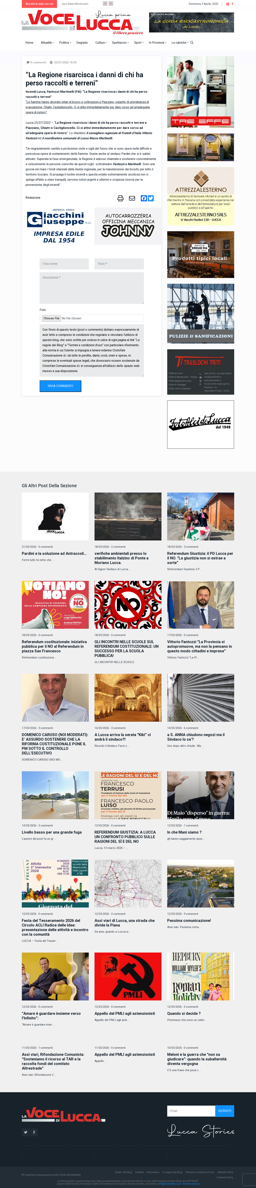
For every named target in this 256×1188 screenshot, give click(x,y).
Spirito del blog (123, 1172)
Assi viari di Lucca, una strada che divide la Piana (125, 923)
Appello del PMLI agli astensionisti (125, 1013)
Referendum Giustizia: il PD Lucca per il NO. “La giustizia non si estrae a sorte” (200, 558)
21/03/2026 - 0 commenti (37, 547)
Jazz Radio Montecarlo (74, 4)
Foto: (43, 310)
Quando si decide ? (184, 1013)
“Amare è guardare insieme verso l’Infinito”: (51, 1016)
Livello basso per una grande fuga (52, 832)
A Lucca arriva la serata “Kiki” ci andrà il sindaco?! (123, 737)
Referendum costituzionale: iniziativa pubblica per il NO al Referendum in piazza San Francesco (54, 646)
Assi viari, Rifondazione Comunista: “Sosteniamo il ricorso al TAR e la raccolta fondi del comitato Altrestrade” (53, 1061)
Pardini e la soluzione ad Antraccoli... (54, 553)
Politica (65, 42)
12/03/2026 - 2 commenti (110, 914)
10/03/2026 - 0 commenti (182, 1048)
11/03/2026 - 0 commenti (110, 1048)
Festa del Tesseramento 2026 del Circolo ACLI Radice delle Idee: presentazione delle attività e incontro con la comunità (55, 927)
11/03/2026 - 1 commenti (37, 1048)
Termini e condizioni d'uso (199, 1172)
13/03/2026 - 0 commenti (110, 826)
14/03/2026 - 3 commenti (37, 826)
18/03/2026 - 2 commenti (110, 547)
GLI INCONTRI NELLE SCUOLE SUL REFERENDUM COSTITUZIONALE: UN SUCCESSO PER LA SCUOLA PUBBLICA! (127, 648)
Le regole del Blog (172, 1172)
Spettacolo (120, 42)
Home (29, 42)
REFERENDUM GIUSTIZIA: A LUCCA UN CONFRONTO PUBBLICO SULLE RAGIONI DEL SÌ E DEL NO (125, 837)
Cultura (101, 42)
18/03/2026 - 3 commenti (182, 547)
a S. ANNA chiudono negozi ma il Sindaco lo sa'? (196, 737)
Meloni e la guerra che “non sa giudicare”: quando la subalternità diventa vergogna (197, 1059)
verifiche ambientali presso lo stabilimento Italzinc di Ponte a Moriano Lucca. (121, 558)
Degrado (82, 42)
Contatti (139, 1172)
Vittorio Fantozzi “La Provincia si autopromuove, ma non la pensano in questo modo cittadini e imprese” (199, 646)
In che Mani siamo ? (184, 832)
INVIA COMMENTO (60, 386)
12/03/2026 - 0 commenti (37, 914)
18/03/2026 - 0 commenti (37, 635)
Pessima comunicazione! (189, 920)
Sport (139, 42)
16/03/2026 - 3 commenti (110, 728)
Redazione (33, 197)
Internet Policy (225, 1172)
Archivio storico (191, 1184)
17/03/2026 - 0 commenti (182, 635)
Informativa (153, 1172)
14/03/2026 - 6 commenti (182, 728)
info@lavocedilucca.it (169, 1184)
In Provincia (157, 42)
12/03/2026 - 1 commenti (182, 826)
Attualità (47, 42)
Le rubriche (180, 42)
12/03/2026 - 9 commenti (182, 914)
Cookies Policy (225, 1177)
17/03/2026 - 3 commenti (37, 728)
